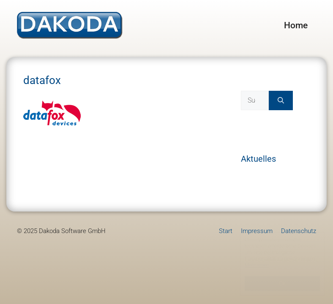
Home (296, 25)
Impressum (257, 231)
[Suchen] (281, 100)
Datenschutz (298, 231)
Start (225, 231)
